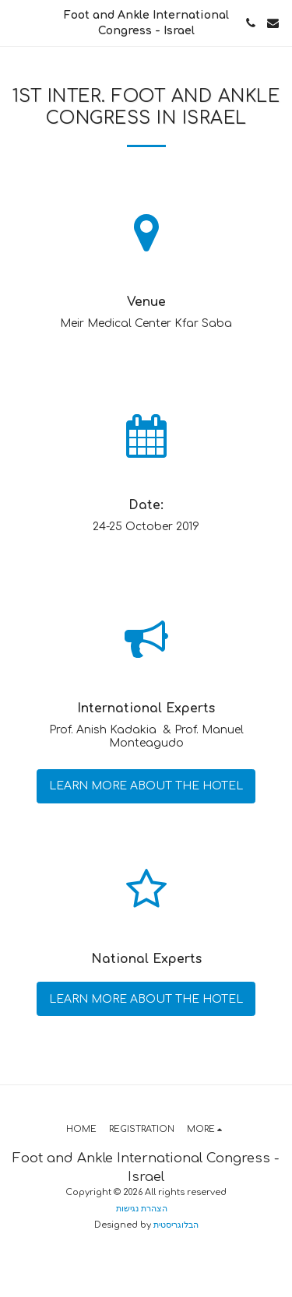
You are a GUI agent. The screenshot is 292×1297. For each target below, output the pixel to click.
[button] (17, 22)
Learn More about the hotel (146, 786)
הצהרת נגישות (141, 1209)
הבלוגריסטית (176, 1225)
